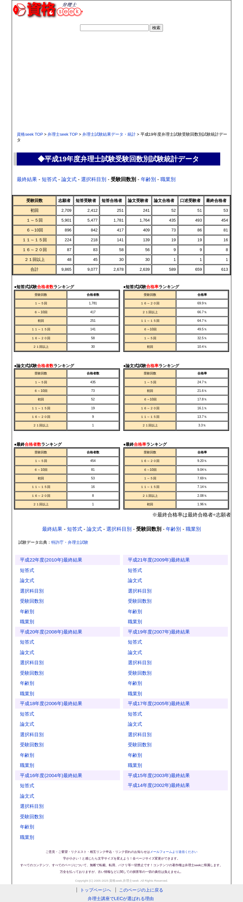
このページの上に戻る (141, 889)
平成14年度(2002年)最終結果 (159, 785)
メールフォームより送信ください (173, 851)
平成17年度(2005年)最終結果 (159, 703)
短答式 (49, 179)
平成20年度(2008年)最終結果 (51, 631)
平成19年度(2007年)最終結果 (159, 631)
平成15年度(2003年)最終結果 (159, 775)
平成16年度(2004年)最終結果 (51, 775)
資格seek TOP (30, 134)
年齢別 (148, 179)
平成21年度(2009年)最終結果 (159, 559)
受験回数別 (32, 601)
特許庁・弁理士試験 (69, 542)
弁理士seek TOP (62, 134)
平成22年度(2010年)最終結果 (51, 559)
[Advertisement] (121, 80)
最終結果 (27, 179)
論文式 (69, 179)
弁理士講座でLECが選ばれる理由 (122, 898)
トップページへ (95, 889)
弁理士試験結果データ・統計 (109, 134)
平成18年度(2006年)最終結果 (51, 703)
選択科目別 (93, 179)
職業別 (168, 179)
